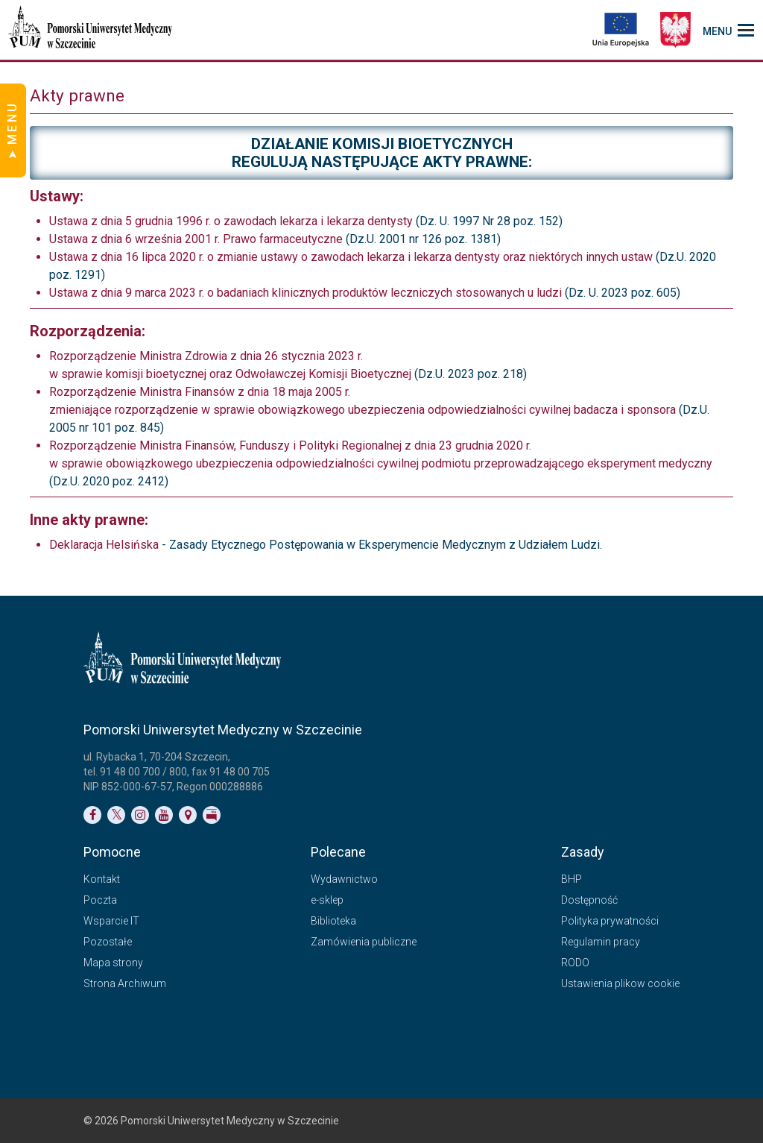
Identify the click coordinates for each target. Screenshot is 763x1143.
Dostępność (589, 900)
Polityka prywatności (610, 921)
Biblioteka (333, 921)
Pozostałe (107, 942)
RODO (575, 963)
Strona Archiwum (124, 983)
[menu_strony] (728, 29)
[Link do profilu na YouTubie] (164, 815)
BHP (571, 879)
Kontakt (101, 879)
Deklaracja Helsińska (105, 545)
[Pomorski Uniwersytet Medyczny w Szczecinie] (91, 30)
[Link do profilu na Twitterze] (116, 815)
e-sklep (327, 900)
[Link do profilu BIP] (212, 815)
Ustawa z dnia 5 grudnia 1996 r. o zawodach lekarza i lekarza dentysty (231, 221)
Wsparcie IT (111, 921)
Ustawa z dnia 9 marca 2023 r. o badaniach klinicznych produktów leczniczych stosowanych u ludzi (305, 293)
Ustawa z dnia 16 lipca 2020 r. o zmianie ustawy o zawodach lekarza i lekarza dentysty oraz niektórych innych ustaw (351, 257)
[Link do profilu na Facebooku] (92, 815)
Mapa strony (113, 963)
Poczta (100, 900)
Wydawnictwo (344, 879)
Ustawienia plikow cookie (620, 983)
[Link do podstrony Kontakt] (188, 815)
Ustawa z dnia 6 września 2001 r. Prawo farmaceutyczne (196, 239)
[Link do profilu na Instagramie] (140, 815)
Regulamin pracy (600, 942)
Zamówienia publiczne (364, 942)
